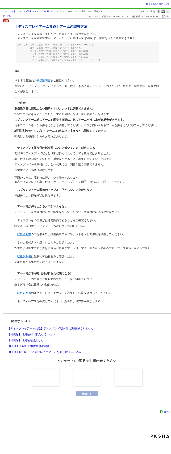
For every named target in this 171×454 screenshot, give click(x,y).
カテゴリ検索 (9, 11)
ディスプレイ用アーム (45, 11)
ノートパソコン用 (91, 60)
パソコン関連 (25, 11)
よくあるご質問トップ (157, 4)
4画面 (86, 57)
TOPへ (167, 412)
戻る (9, 16)
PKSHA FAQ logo (160, 436)
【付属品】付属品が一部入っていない (31, 334)
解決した (45, 377)
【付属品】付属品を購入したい (26, 340)
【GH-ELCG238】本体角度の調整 (28, 346)
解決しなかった (128, 377)
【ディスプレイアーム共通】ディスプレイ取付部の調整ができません (50, 328)
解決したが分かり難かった (87, 377)
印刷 (167, 16)
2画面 (86, 54)
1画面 (86, 51)
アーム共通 (88, 44)
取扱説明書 (44, 80)
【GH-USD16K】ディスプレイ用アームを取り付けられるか (44, 352)
